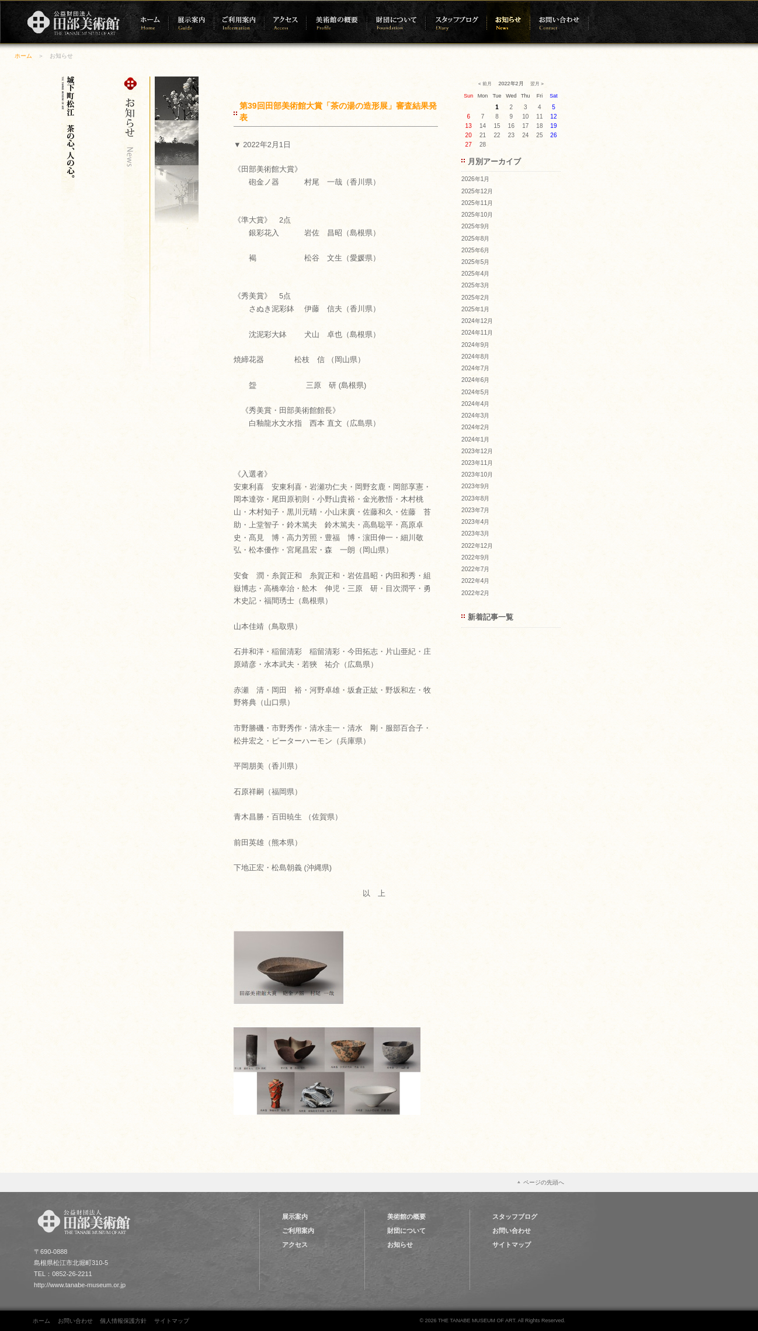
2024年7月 (475, 368)
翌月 (535, 83)
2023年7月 (475, 510)
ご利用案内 (298, 1230)
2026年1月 (475, 179)
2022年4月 (475, 581)
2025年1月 (475, 309)
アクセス (295, 1244)
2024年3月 (475, 415)
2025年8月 (475, 238)
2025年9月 (475, 226)
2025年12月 (477, 191)
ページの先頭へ (543, 1182)
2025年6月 (475, 250)
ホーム (23, 56)
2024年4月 (475, 404)
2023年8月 (475, 498)
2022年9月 (475, 557)
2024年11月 (477, 332)
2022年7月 (475, 569)
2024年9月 (475, 345)
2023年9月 (475, 486)
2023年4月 (475, 522)
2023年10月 (477, 474)
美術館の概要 (406, 1216)
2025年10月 (477, 214)
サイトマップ (511, 1244)
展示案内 (295, 1216)
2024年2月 (475, 427)
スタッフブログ (514, 1216)
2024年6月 (475, 380)
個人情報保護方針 (123, 1321)
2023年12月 (477, 451)
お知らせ (400, 1244)
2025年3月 (475, 285)
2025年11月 (477, 203)
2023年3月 (475, 533)
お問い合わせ (511, 1230)
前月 (487, 83)
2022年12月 (477, 546)
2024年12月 (477, 321)
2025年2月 (475, 297)
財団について (406, 1230)
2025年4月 (475, 273)
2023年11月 (477, 463)
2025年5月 (475, 262)
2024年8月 (475, 356)
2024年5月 (475, 392)
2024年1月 (475, 439)
